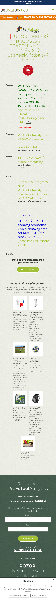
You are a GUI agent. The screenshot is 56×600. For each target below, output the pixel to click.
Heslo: (28, 525)
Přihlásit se (28, 538)
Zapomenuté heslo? (28, 558)
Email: (28, 515)
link (28, 122)
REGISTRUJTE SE (28, 550)
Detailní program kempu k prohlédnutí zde (28, 261)
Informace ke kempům (28, 269)
